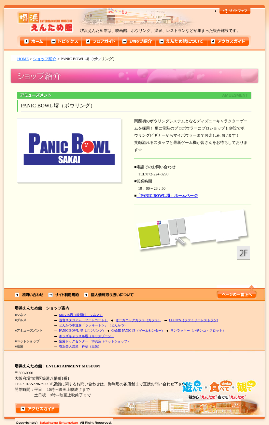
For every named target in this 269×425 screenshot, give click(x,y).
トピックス (64, 41)
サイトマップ (234, 11)
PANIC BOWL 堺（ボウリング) (81, 330)
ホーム (32, 41)
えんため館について (182, 41)
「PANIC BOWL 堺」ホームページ (167, 195)
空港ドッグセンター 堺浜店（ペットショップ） (95, 341)
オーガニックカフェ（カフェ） (138, 320)
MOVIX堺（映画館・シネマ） (81, 315)
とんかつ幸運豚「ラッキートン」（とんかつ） (93, 325)
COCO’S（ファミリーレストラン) (193, 320)
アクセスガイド (230, 41)
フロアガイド (100, 41)
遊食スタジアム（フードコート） (83, 320)
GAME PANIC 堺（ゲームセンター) (137, 330)
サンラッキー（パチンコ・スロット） (198, 330)
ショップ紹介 (137, 41)
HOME (23, 59)
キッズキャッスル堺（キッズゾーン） (86, 336)
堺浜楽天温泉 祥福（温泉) (79, 346)
